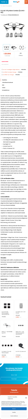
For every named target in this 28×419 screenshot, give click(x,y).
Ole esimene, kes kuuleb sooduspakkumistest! (14, 369)
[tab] (14, 80)
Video (3, 87)
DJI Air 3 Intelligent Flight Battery (11, 69)
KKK (3, 85)
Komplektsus (5, 90)
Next (25, 47)
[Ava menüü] (26, 2)
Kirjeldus (4, 80)
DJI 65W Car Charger (8, 74)
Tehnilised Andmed (7, 82)
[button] (26, 398)
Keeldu (14, 412)
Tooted (4, 2)
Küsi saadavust (5, 64)
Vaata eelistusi (14, 416)
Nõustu (14, 408)
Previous (2, 47)
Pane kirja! (14, 379)
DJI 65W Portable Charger (10, 72)
